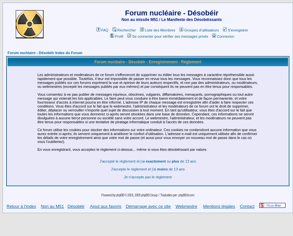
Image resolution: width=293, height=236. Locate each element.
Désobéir (76, 206)
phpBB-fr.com (186, 195)
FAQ (102, 30)
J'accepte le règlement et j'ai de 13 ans (148, 169)
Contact (247, 206)
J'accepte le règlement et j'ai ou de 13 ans (148, 161)
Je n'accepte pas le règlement (148, 177)
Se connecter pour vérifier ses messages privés (167, 36)
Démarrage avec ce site (148, 206)
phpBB (120, 195)
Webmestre (186, 206)
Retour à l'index (21, 206)
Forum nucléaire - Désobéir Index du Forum (45, 53)
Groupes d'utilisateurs (199, 30)
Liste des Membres (157, 30)
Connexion (223, 36)
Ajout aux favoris (105, 206)
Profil (116, 36)
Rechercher (124, 30)
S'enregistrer (235, 30)
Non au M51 (52, 206)
